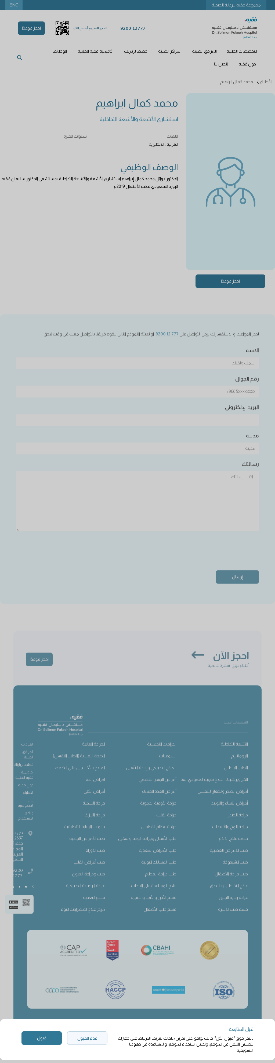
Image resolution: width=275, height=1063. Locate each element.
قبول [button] (41, 1038)
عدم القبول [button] (87, 1038)
